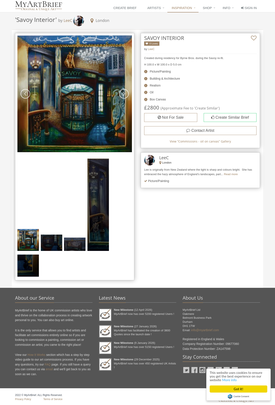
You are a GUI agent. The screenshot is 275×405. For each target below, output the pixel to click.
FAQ (48, 364)
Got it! (238, 389)
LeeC (68, 20)
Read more (231, 174)
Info (226, 8)
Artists (154, 8)
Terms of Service (52, 399)
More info (229, 380)
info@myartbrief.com (205, 330)
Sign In (249, 8)
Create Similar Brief (230, 117)
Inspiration (182, 8)
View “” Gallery (200, 141)
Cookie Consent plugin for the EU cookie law (238, 396)
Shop (207, 8)
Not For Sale (171, 117)
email (49, 369)
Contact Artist (200, 130)
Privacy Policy (23, 399)
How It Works (36, 354)
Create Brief (125, 8)
